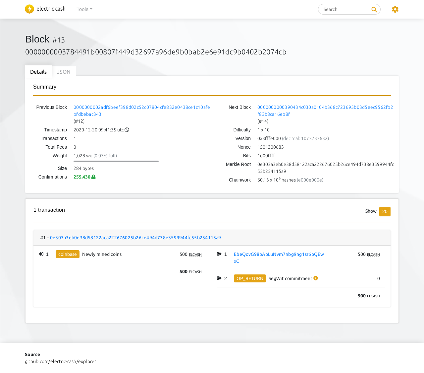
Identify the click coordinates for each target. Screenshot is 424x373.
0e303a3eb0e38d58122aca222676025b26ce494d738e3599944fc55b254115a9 (135, 237)
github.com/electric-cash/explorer (60, 361)
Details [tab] (38, 72)
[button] (84, 9)
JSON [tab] (64, 72)
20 (385, 211)
